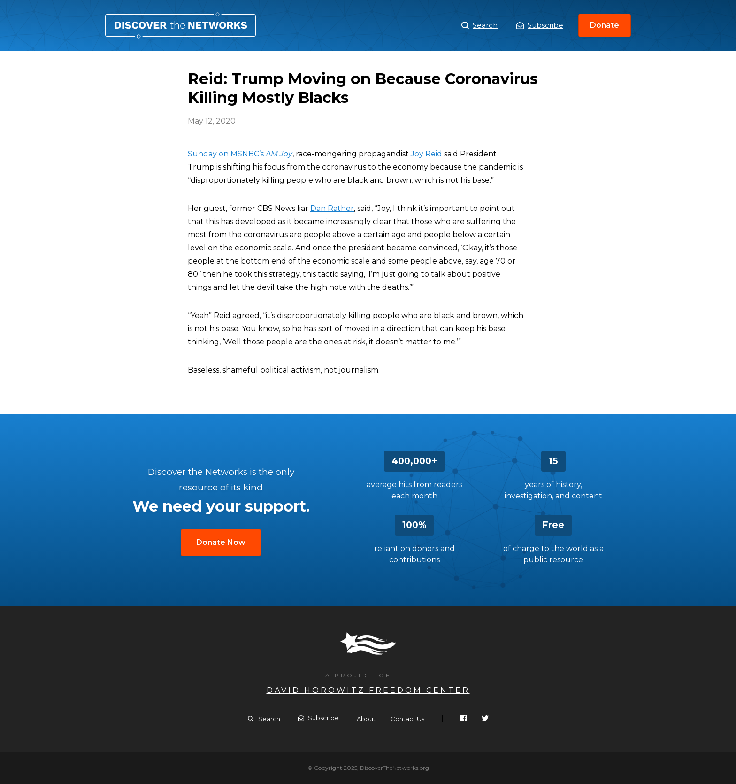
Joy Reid (426, 153)
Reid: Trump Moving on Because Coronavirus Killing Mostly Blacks (180, 25)
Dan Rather (332, 208)
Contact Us (407, 718)
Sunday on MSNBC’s (240, 153)
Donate (604, 25)
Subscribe (539, 25)
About (366, 718)
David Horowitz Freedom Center (368, 690)
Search (479, 25)
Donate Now (220, 542)
